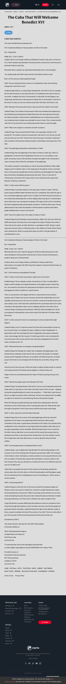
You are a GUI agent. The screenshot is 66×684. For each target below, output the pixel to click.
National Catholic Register (13, 608)
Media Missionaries (29, 619)
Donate (45, 4)
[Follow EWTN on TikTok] (33, 663)
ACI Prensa (9, 614)
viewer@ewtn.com (43, 611)
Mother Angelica (28, 608)
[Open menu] (58, 5)
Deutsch (8, 643)
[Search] (53, 5)
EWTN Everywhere (29, 615)
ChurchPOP (9, 611)
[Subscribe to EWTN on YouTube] (37, 663)
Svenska (8, 638)
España (8, 630)
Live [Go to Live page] (15, 4)
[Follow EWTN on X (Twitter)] (26, 663)
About (25, 605)
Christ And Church (30, 11)
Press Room (27, 610)
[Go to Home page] (33, 648)
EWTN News (9, 606)
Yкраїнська (9, 641)
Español (7, 628)
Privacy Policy (27, 621)
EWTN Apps (27, 617)
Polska (8, 633)
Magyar (8, 636)
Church (21, 11)
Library (15, 11)
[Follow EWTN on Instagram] (40, 663)
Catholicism (8, 11)
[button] (37, 4)
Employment (27, 612)
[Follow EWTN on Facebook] (29, 663)
